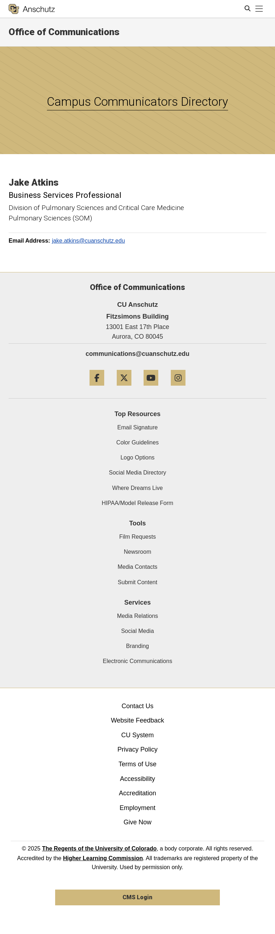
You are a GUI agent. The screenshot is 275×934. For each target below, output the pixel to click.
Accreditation (137, 793)
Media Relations (137, 616)
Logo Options (137, 457)
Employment (137, 807)
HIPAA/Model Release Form (137, 503)
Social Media (137, 631)
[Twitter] (124, 388)
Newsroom (137, 552)
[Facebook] (97, 388)
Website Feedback (137, 720)
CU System (137, 735)
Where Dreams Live (137, 488)
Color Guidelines (137, 442)
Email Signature (137, 427)
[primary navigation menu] (259, 9)
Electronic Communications (137, 661)
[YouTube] (151, 388)
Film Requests (137, 537)
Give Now (137, 822)
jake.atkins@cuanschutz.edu (88, 241)
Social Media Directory (137, 473)
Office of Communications (64, 32)
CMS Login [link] (137, 897)
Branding (137, 646)
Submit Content (137, 582)
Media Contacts (137, 567)
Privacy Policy (137, 749)
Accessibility (137, 778)
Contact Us (137, 706)
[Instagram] (178, 388)
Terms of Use (137, 764)
